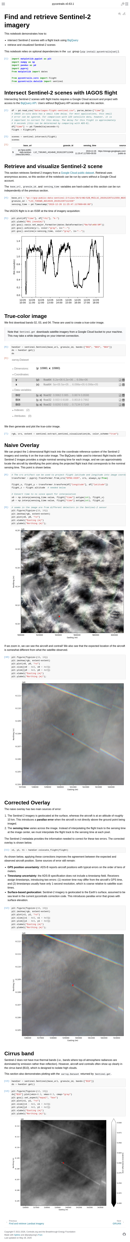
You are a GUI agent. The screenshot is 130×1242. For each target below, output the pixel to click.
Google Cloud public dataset (77, 172)
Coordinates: (21, 374)
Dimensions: (21, 368)
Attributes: (22, 416)
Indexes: (22, 410)
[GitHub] (124, 1235)
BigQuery (72, 40)
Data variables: (23, 390)
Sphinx (17, 1235)
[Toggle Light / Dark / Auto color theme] (123, 4)
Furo (40, 1235)
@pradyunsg (30, 1235)
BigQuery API (28, 103)
